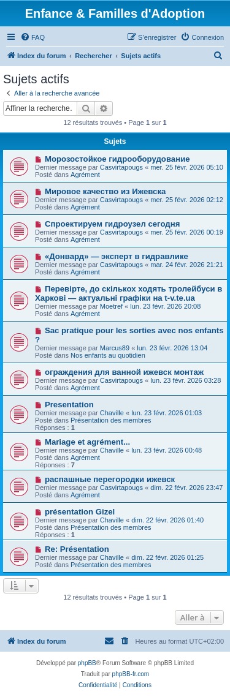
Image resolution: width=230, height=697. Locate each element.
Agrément (85, 174)
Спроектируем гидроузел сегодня (112, 223)
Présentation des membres (111, 420)
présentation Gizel (80, 511)
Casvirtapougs (121, 167)
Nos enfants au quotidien (108, 355)
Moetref (111, 306)
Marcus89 (114, 348)
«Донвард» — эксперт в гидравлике (116, 256)
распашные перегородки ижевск (110, 479)
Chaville (112, 412)
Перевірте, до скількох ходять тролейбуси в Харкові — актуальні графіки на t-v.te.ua (128, 293)
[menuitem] (32, 37)
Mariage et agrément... (87, 441)
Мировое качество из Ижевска (105, 191)
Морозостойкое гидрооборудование (117, 159)
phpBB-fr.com (131, 674)
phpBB (87, 663)
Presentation (69, 404)
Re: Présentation (77, 549)
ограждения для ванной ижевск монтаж (124, 372)
